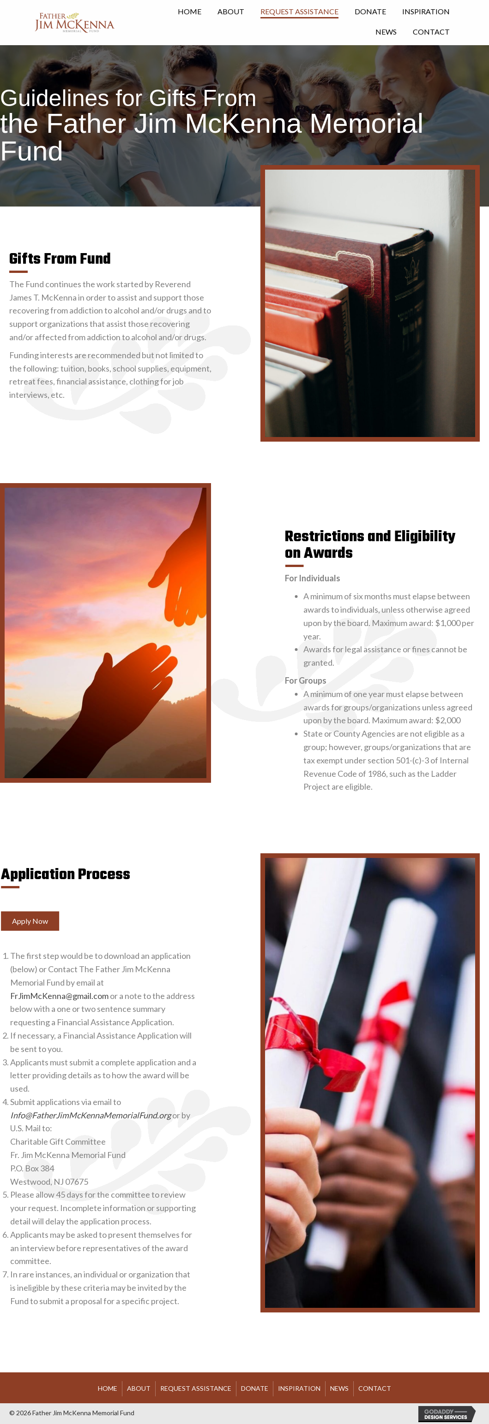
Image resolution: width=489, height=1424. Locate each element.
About (139, 1388)
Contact (374, 1388)
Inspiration (299, 1388)
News (339, 1388)
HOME (107, 1388)
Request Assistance (195, 1388)
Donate (254, 1388)
